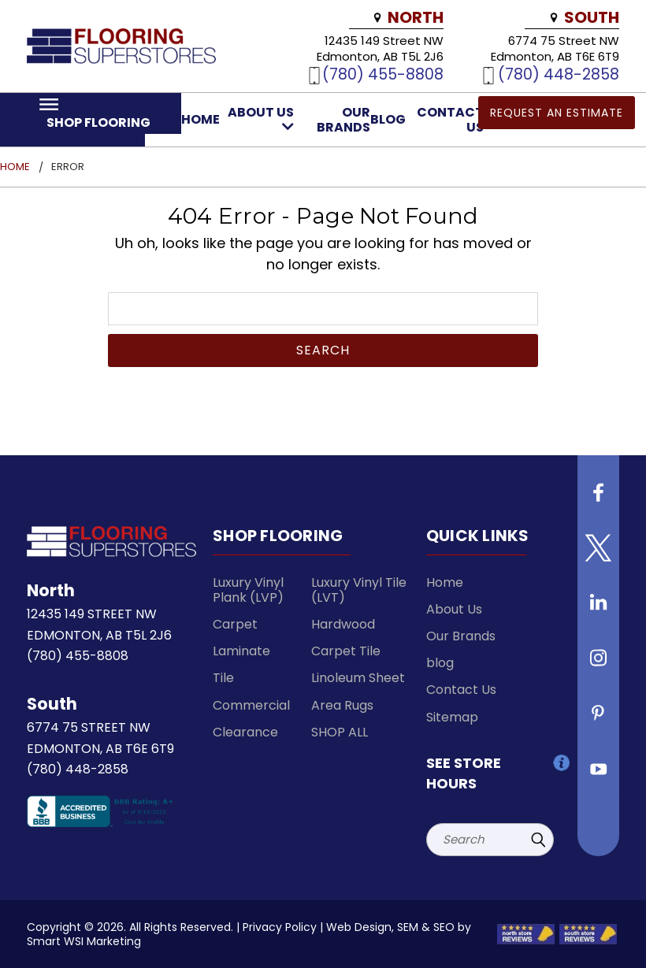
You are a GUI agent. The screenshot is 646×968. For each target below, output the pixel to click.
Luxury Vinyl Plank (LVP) (248, 589)
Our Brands (343, 119)
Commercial (251, 705)
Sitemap (452, 717)
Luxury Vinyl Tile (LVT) (359, 589)
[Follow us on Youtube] (598, 774)
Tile (223, 678)
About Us (261, 118)
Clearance (245, 732)
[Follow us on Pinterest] (598, 719)
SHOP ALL (339, 732)
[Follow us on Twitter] (598, 553)
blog (388, 119)
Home (200, 119)
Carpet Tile (346, 651)
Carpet (235, 624)
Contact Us (461, 690)
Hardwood (343, 624)
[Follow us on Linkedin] (598, 609)
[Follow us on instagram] (598, 664)
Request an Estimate (556, 113)
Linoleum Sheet (358, 678)
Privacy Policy (280, 927)
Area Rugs (342, 705)
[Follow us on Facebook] (598, 498)
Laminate (241, 651)
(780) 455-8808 (383, 74)
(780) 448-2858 (558, 74)
